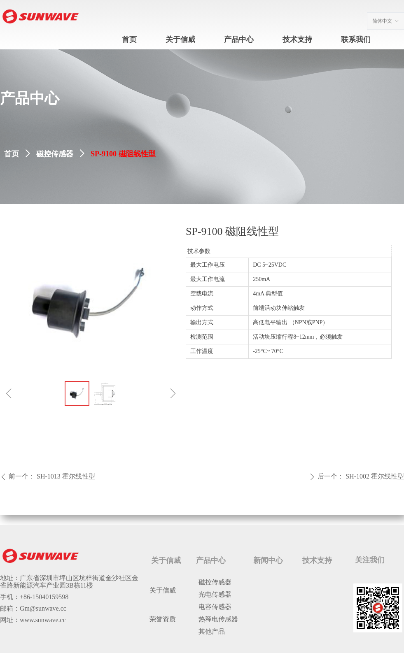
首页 (11, 154)
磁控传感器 (54, 154)
